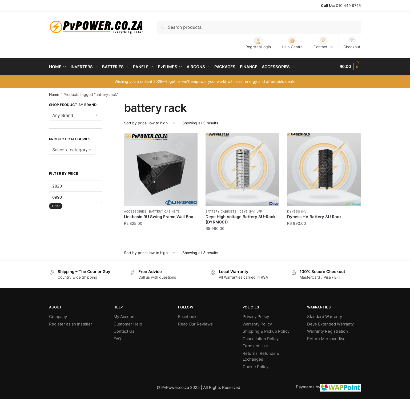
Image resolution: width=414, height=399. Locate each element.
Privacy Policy (256, 315)
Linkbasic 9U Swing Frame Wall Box (158, 215)
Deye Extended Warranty (330, 322)
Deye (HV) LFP (250, 211)
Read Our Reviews (195, 322)
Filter (55, 205)
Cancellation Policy (261, 337)
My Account (125, 315)
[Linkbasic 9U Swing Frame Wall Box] (161, 168)
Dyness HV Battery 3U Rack (314, 215)
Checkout (351, 42)
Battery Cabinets (164, 211)
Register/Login (258, 42)
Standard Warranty (324, 315)
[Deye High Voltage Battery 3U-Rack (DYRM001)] (242, 168)
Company (58, 315)
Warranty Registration (327, 330)
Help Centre (292, 42)
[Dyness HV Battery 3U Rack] (324, 168)
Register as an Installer (70, 322)
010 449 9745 (348, 5)
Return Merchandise (326, 337)
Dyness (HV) (297, 211)
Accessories (135, 211)
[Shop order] (150, 122)
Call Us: (328, 5)
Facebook (187, 315)
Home (54, 93)
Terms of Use (255, 345)
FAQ (117, 337)
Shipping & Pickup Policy (266, 330)
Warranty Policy (257, 322)
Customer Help (128, 322)
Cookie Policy (255, 365)
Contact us (322, 42)
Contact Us (124, 330)
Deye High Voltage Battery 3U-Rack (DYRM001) (241, 218)
